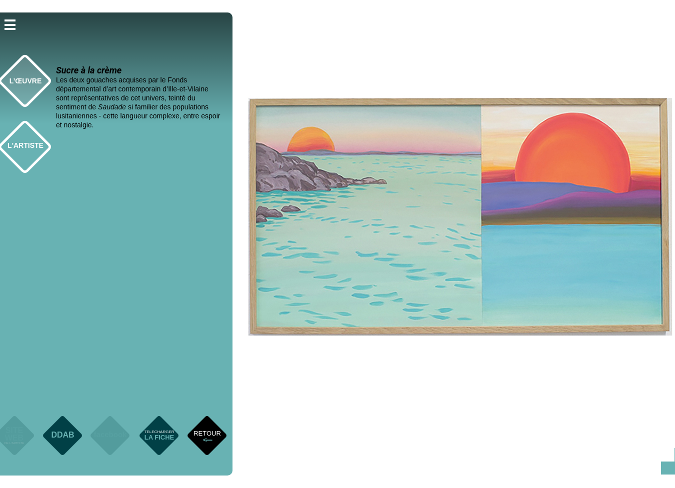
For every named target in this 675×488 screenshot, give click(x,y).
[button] (10, 23)
